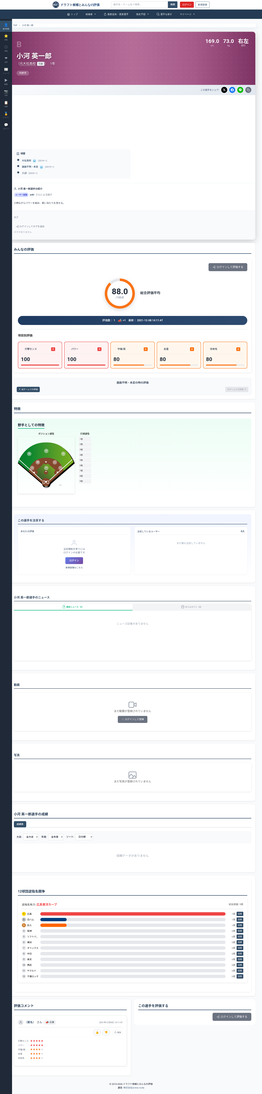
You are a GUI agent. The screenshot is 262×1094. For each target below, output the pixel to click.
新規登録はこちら (80, 568)
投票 (240, 918)
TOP (22, 25)
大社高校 (35, 160)
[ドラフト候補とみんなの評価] (80, 4)
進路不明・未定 (39, 166)
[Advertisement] (137, 120)
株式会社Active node (133, 1092)
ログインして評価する (228, 267)
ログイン (186, 4)
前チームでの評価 (39, 389)
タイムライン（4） (194, 609)
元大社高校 (37, 63)
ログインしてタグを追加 (39, 226)
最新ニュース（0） (79, 609)
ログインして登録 (137, 723)
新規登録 (202, 4)
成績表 (28, 828)
